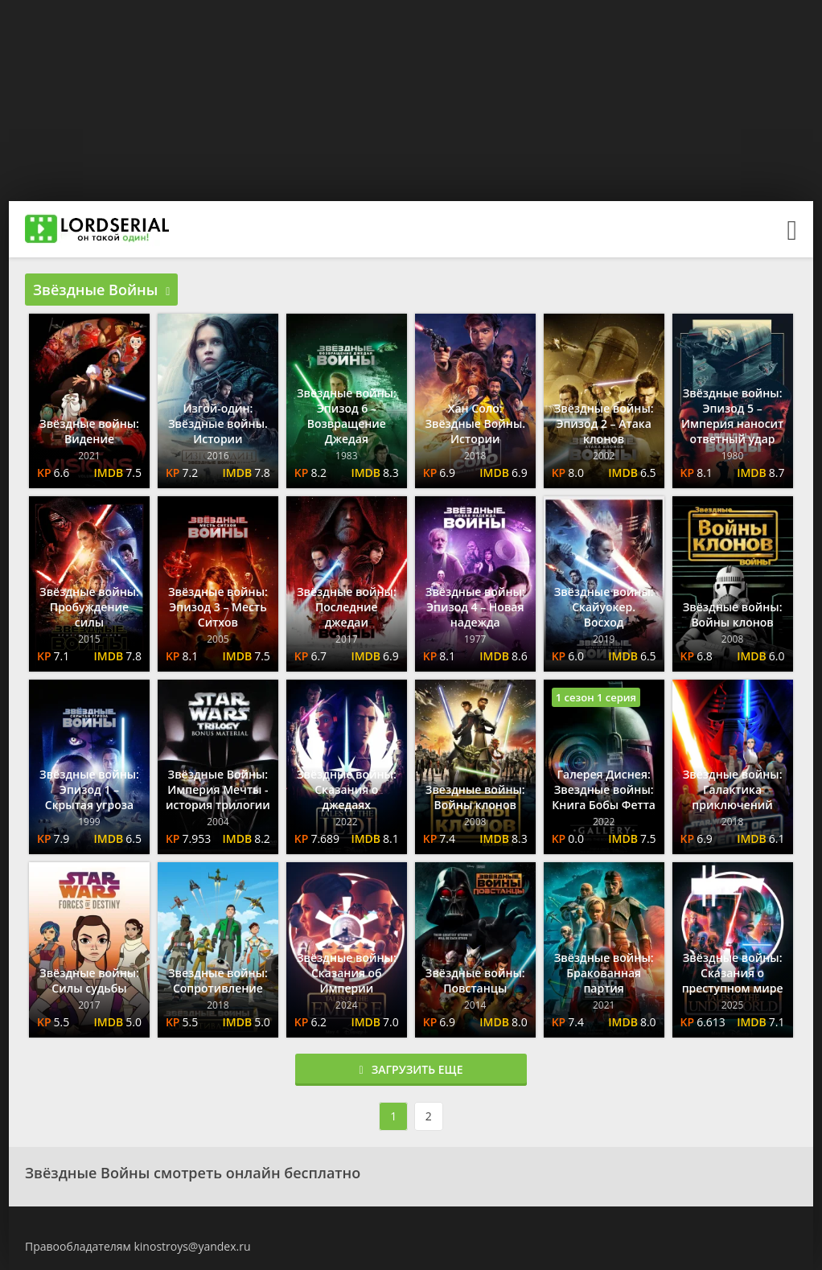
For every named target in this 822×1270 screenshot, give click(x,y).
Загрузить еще (411, 1069)
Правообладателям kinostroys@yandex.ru (138, 1246)
